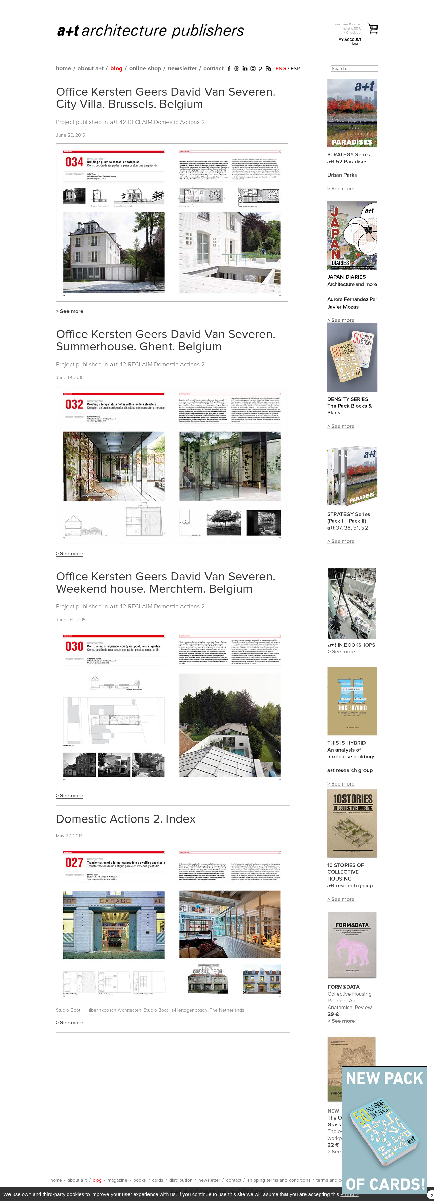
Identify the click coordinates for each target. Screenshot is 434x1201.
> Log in (355, 43)
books (139, 1180)
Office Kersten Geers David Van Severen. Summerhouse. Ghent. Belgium (165, 341)
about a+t (91, 69)
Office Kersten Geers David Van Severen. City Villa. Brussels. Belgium (165, 98)
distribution (181, 1180)
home (63, 69)
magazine (117, 1180)
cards (157, 1180)
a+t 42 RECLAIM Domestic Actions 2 (157, 122)
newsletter (182, 69)
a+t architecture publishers (159, 30)
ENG (281, 68)
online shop (145, 69)
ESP (295, 68)
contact (213, 69)
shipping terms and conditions (279, 1180)
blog (116, 69)
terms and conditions (338, 1180)
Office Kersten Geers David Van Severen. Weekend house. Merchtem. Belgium (165, 583)
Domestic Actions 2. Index (126, 819)
